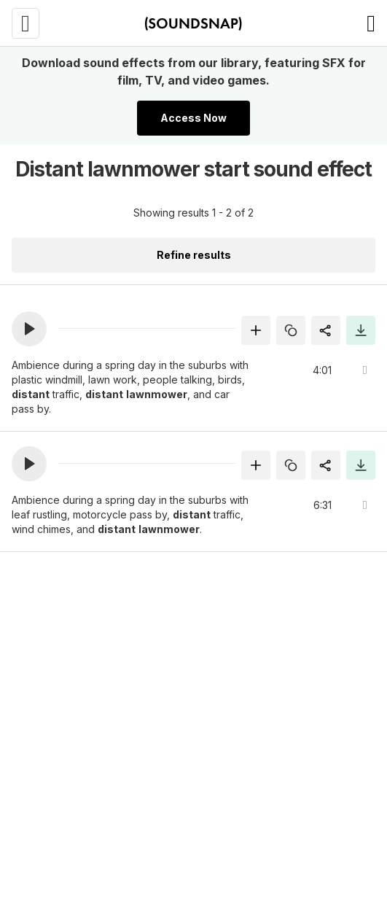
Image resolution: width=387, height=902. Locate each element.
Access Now (193, 118)
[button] (29, 328)
